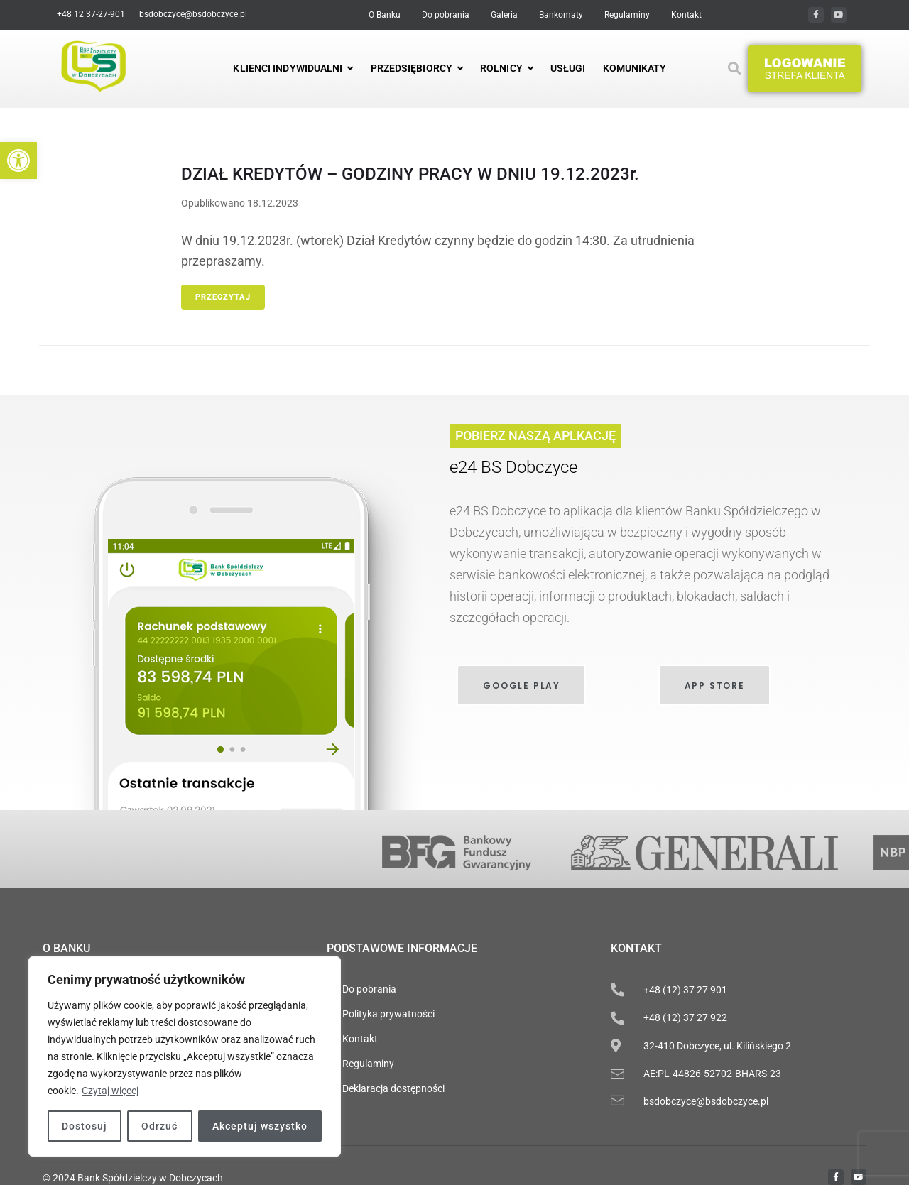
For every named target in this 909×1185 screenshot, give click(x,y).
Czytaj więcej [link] (110, 1090)
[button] (804, 68)
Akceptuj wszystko (259, 1126)
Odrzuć (159, 1126)
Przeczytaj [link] (223, 297)
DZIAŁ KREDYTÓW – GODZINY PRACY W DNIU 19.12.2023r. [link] (410, 174)
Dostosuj (84, 1126)
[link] (18, 160)
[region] (184, 1056)
